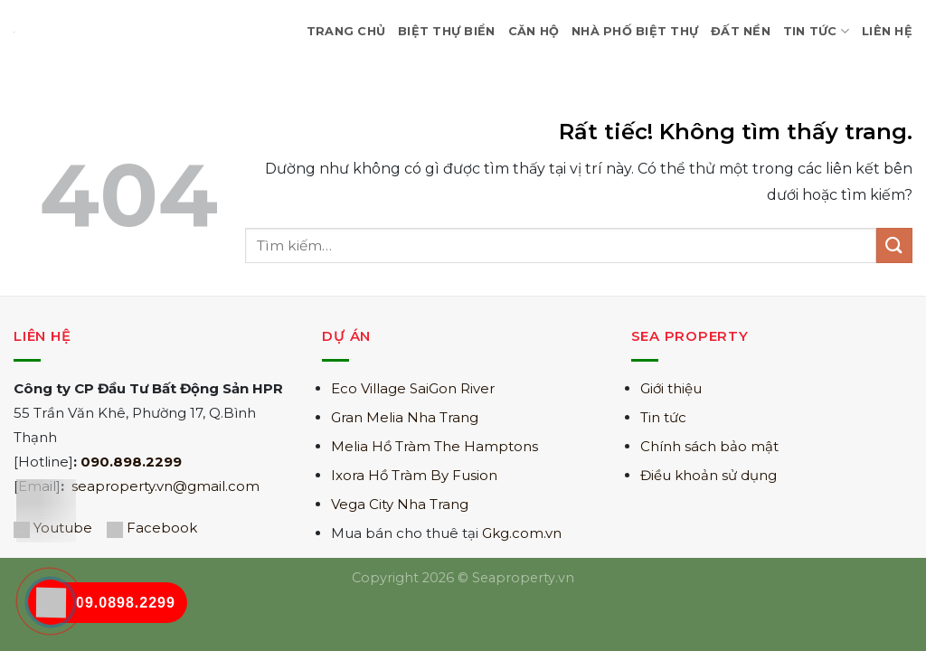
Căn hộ (534, 31)
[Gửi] (894, 245)
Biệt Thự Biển (446, 31)
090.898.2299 (131, 461)
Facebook (162, 527)
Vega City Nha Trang (399, 504)
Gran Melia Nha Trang (404, 417)
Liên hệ (887, 31)
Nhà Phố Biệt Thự (635, 31)
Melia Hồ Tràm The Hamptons (434, 446)
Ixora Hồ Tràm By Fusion (414, 475)
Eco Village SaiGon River (413, 388)
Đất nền (740, 31)
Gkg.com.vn (522, 533)
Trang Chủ (346, 31)
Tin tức (663, 417)
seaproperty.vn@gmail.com (165, 486)
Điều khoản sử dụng (708, 475)
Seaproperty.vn (523, 578)
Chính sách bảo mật (709, 446)
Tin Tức (816, 31)
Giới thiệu (671, 388)
